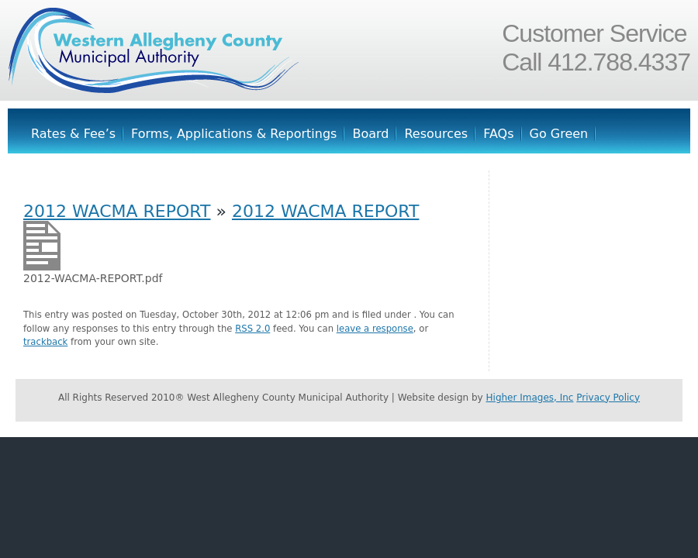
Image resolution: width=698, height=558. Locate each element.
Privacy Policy (608, 397)
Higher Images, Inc (530, 397)
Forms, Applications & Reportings (234, 133)
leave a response (375, 328)
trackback (45, 341)
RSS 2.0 (252, 328)
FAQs (498, 133)
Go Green (559, 133)
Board (370, 133)
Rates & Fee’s (73, 133)
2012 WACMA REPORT (116, 211)
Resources (436, 133)
